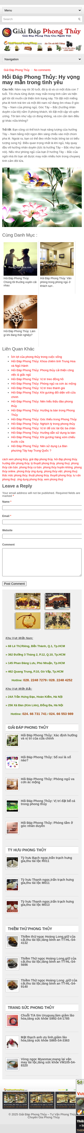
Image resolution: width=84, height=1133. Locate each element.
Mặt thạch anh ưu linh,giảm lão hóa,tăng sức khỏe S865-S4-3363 (45, 1044)
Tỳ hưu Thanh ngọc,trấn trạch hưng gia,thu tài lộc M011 (47, 886)
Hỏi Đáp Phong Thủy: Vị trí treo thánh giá (38, 388)
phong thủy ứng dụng (30, 471)
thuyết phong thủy (60, 475)
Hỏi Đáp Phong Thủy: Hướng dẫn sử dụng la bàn (43, 432)
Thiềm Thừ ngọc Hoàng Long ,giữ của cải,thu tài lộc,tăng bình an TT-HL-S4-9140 (49, 989)
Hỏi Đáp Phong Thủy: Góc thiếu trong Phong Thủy (44, 419)
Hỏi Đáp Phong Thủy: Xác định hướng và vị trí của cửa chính (49, 742)
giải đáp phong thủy (41, 459)
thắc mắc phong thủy (14, 475)
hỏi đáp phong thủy (65, 459)
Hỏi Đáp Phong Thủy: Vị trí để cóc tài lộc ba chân (43, 428)
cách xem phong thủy (15, 459)
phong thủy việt (53, 471)
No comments (42, 70)
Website (7, 530)
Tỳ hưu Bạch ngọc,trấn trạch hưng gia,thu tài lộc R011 (46, 864)
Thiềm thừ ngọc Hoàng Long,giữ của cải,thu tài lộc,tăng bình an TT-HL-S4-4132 (48, 945)
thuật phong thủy (39, 475)
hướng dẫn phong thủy (15, 463)
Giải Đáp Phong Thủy (17, 70)
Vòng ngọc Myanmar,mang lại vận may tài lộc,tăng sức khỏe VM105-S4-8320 (48, 1068)
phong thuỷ (62, 463)
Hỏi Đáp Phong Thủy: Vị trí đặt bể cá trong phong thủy (48, 807)
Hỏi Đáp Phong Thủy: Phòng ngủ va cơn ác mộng (43, 383)
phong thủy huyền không (58, 467)
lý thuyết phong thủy (43, 463)
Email (6, 516)
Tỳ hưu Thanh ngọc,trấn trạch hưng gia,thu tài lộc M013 (47, 908)
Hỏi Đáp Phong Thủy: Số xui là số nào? (46, 764)
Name (6, 501)
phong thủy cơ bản (30, 467)
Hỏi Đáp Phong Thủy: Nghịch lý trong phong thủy (43, 423)
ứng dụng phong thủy (30, 479)
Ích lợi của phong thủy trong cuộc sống (36, 356)
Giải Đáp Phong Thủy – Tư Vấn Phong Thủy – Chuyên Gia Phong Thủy (49, 1121)
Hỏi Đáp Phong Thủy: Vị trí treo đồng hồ (37, 379)
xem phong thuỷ (53, 479)
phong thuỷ (70, 471)
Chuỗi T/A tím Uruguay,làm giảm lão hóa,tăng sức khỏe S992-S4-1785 (47, 1022)
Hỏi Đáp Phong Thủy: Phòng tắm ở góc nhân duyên (47, 829)
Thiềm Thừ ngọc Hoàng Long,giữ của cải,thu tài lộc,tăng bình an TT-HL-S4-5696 (48, 967)
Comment (8, 544)
